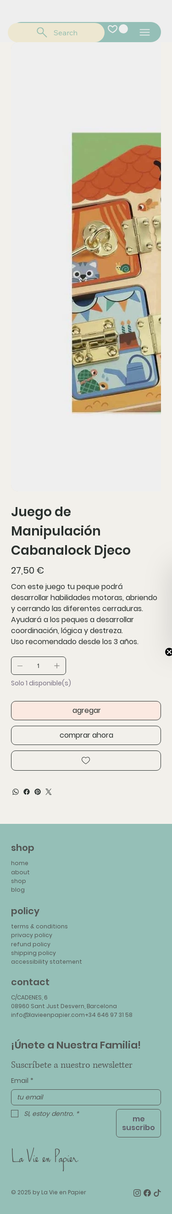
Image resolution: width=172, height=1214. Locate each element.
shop (18, 881)
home (19, 863)
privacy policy (31, 935)
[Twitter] (48, 791)
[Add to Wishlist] (86, 760)
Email (22, 1081)
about (20, 872)
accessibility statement (46, 962)
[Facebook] (26, 791)
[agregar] (86, 710)
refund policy (30, 944)
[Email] (83, 1097)
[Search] (56, 32)
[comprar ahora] (86, 735)
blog (18, 890)
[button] (123, 28)
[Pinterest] (37, 791)
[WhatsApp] (15, 791)
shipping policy (33, 953)
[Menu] (145, 32)
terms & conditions (39, 926)
